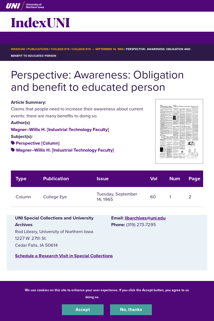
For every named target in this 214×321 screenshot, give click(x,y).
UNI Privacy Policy (115, 297)
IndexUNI (40, 21)
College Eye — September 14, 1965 (97, 49)
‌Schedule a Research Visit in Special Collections (64, 256)
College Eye (60, 49)
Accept (83, 309)
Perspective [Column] (38, 143)
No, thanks (131, 309)
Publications (38, 49)
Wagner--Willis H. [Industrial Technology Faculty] (60, 129)
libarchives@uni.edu (145, 218)
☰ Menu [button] (21, 37)
